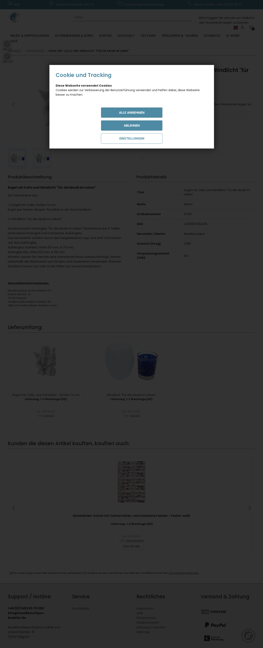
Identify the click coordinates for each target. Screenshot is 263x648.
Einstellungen (131, 138)
